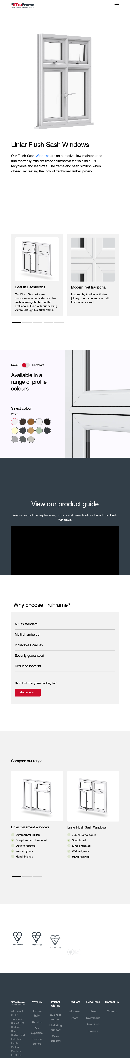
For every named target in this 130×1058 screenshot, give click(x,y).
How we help (37, 1013)
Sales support (55, 1038)
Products (74, 1002)
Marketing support (55, 1027)
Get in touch (42, 692)
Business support (55, 1017)
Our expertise (37, 1030)
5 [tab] (59, 323)
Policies (93, 1031)
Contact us (112, 1002)
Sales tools (93, 1024)
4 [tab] (48, 323)
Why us (37, 1002)
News (93, 1011)
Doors (74, 1018)
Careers (112, 1011)
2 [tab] (27, 323)
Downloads (93, 1018)
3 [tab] (37, 323)
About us (36, 1022)
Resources (93, 1002)
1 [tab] (16, 323)
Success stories (37, 1041)
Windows (43, 156)
